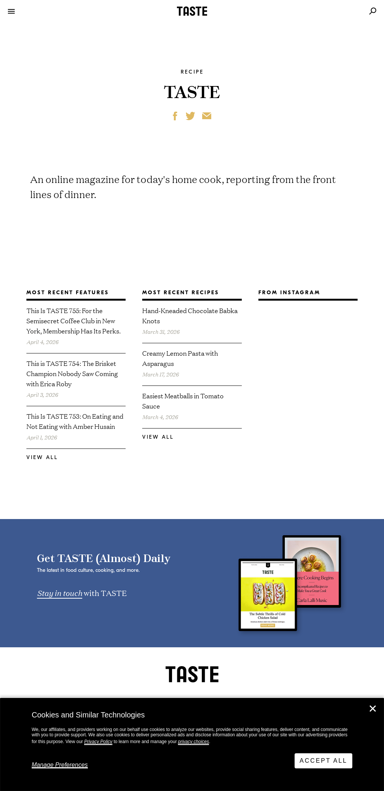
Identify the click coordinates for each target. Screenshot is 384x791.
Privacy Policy (98, 741)
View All (42, 457)
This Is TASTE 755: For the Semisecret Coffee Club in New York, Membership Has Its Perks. (73, 320)
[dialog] (192, 744)
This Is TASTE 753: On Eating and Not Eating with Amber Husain (74, 421)
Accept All (323, 760)
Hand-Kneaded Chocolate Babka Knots (190, 315)
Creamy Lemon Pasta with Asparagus (180, 358)
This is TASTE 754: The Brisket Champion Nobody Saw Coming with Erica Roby (72, 373)
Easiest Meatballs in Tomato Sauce (183, 400)
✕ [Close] (372, 709)
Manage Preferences (60, 765)
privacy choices (193, 741)
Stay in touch (59, 592)
